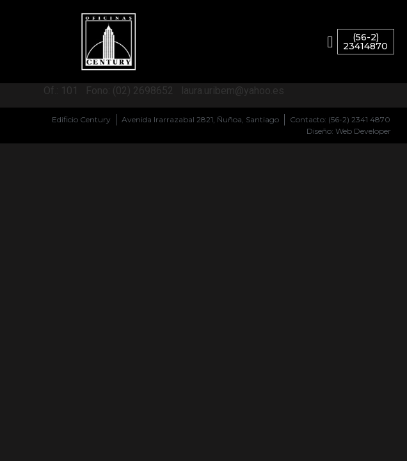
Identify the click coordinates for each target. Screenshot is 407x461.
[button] (330, 41)
